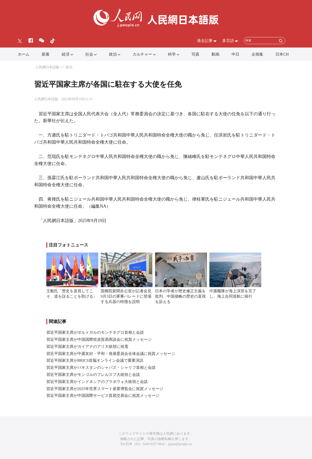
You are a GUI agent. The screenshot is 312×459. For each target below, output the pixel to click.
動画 (215, 54)
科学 (172, 54)
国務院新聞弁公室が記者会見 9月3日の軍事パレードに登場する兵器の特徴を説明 (128, 296)
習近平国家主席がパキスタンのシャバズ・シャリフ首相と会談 (101, 367)
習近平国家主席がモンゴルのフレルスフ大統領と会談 (93, 374)
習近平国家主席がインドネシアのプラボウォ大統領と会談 (97, 382)
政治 (113, 54)
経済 (65, 54)
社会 (89, 54)
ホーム (23, 54)
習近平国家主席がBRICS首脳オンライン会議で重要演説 (94, 360)
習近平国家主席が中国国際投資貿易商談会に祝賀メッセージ (99, 339)
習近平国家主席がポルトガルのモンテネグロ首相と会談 (95, 332)
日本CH (282, 54)
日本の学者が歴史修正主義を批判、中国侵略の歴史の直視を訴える (180, 296)
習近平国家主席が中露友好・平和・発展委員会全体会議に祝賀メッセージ (110, 354)
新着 (45, 54)
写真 (195, 54)
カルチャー (142, 54)
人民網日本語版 (47, 67)
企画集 (257, 54)
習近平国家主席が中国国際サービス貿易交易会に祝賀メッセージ (102, 395)
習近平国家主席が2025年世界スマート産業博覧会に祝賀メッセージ (104, 389)
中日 (235, 54)
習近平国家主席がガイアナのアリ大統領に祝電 (87, 346)
